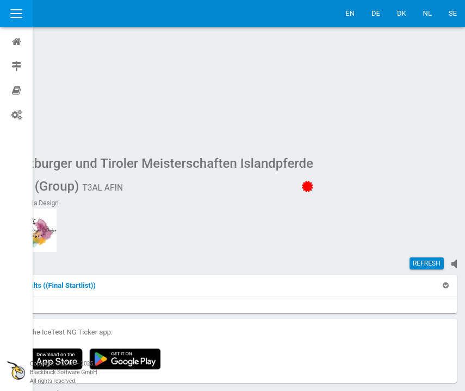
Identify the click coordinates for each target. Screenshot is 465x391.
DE (375, 13)
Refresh (427, 160)
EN (350, 13)
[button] (88, 182)
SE (453, 13)
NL (427, 13)
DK (401, 13)
